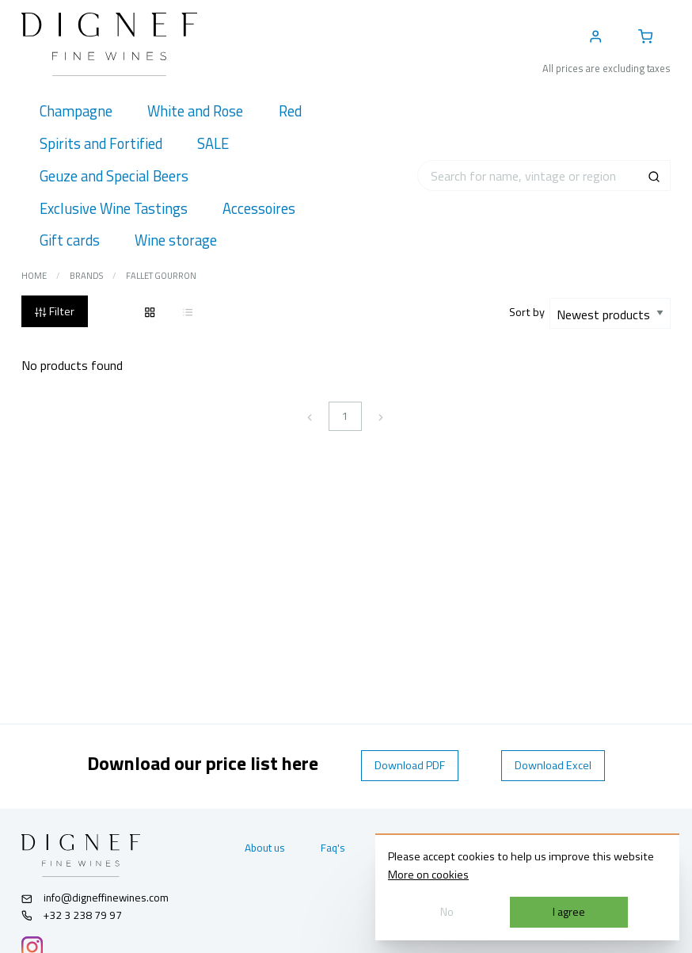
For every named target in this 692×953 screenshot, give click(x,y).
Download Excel (553, 765)
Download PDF (410, 765)
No (447, 912)
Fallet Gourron (161, 275)
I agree (569, 912)
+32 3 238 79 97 (71, 915)
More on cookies (428, 874)
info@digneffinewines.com (95, 897)
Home (34, 275)
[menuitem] (75, 111)
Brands (86, 275)
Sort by (529, 312)
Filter (54, 311)
